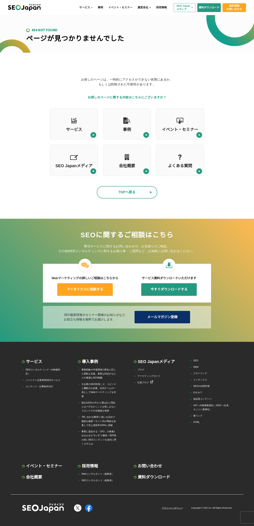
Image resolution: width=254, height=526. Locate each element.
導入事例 (90, 361)
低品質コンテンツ (202, 399)
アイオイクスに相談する (85, 289)
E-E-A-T (197, 392)
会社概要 (34, 477)
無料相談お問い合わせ (234, 7)
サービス (84, 7)
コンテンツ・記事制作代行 (39, 386)
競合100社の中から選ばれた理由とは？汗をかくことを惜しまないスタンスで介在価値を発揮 (98, 406)
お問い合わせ (150, 466)
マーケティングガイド (148, 376)
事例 (100, 7)
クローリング (200, 373)
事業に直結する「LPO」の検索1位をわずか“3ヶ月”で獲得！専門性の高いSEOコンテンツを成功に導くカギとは (98, 437)
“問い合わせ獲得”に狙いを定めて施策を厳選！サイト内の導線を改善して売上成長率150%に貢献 (98, 421)
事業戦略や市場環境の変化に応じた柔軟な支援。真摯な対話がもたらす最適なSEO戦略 (98, 373)
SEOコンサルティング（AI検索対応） (43, 371)
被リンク (197, 415)
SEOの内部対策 (201, 386)
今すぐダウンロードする (169, 289)
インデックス (200, 379)
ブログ (140, 369)
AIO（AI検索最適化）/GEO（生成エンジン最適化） (210, 407)
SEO (195, 360)
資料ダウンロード (209, 7)
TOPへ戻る (127, 192)
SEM (195, 367)
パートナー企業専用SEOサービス (43, 380)
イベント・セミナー (120, 7)
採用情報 (161, 7)
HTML (196, 422)
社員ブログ (143, 382)
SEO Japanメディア (183, 7)
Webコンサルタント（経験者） (97, 474)
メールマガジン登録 (162, 317)
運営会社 (143, 7)
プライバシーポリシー (172, 508)
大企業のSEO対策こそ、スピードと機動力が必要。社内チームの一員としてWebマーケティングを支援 (98, 390)
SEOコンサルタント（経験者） (97, 480)
